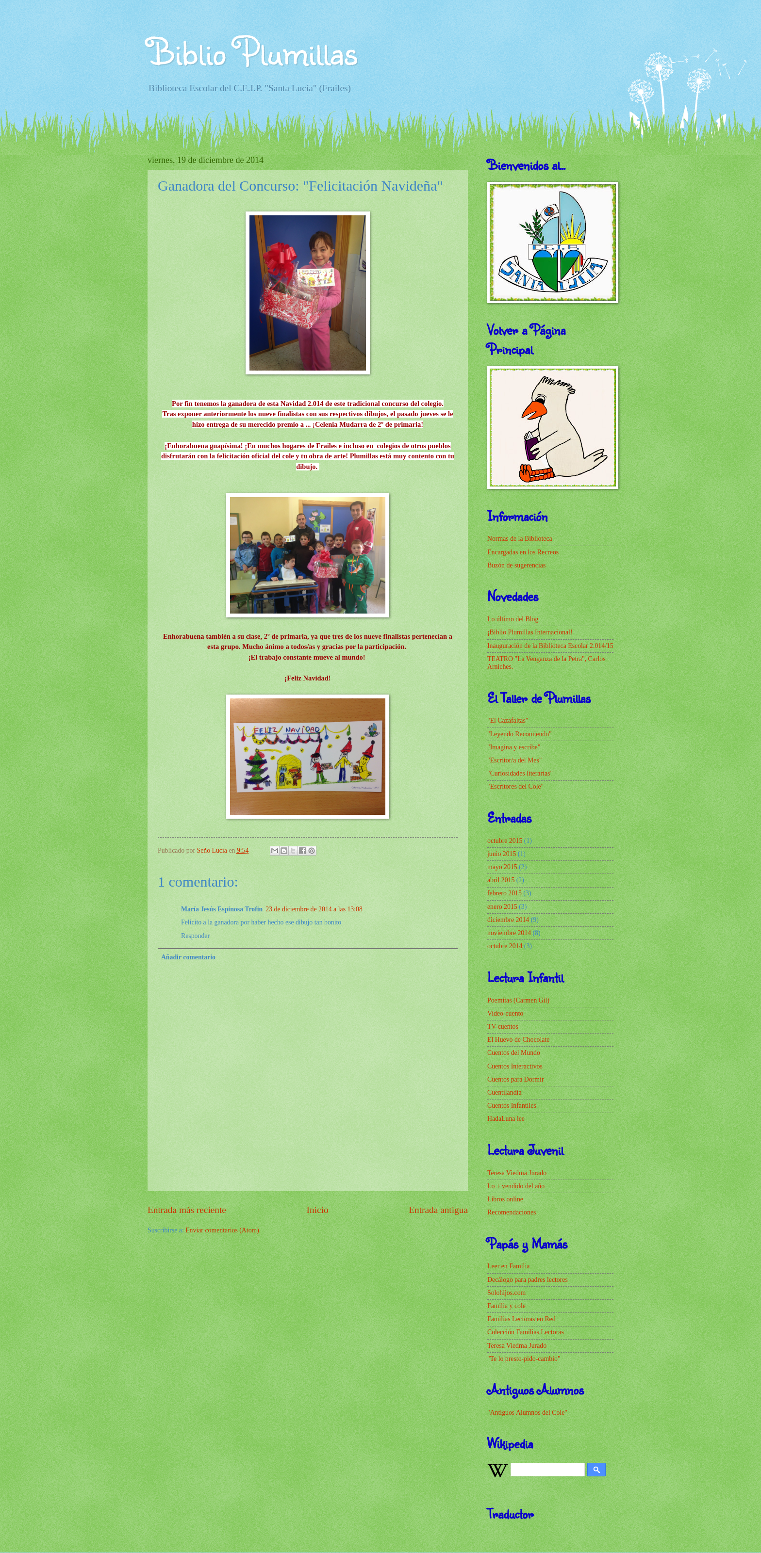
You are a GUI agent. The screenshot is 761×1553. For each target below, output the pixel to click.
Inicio (318, 1210)
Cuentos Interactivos (515, 1066)
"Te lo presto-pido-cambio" (524, 1358)
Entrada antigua (438, 1210)
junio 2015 (501, 853)
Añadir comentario (188, 957)
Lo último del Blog (512, 619)
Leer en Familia (508, 1266)
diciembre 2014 (508, 919)
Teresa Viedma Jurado (516, 1173)
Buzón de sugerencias (516, 565)
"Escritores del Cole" (515, 786)
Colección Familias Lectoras (525, 1332)
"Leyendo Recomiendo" (519, 734)
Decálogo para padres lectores (527, 1279)
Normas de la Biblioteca (519, 538)
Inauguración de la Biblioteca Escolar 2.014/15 (550, 645)
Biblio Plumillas (252, 51)
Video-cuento (505, 1013)
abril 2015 (500, 880)
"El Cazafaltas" (507, 720)
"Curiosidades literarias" (520, 773)
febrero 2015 (504, 893)
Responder (195, 935)
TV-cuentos (502, 1026)
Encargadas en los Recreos (523, 552)
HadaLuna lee (506, 1118)
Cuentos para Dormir (515, 1079)
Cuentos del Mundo (513, 1052)
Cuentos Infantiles (511, 1105)
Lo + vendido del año (516, 1186)
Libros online (505, 1199)
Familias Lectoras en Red (521, 1319)
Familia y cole (506, 1306)
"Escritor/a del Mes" (514, 760)
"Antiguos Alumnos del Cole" (527, 1412)
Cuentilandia (504, 1092)
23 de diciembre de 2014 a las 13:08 (314, 909)
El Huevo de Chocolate (518, 1039)
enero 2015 (502, 906)
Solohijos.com (506, 1292)
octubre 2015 (504, 840)
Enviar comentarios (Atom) (222, 1230)
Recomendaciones (511, 1212)
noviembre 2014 (509, 933)
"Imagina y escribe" (513, 747)
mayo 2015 (502, 867)
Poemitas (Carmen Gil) (518, 1000)
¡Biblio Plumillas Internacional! (530, 632)
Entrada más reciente (187, 1210)
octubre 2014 (504, 946)
